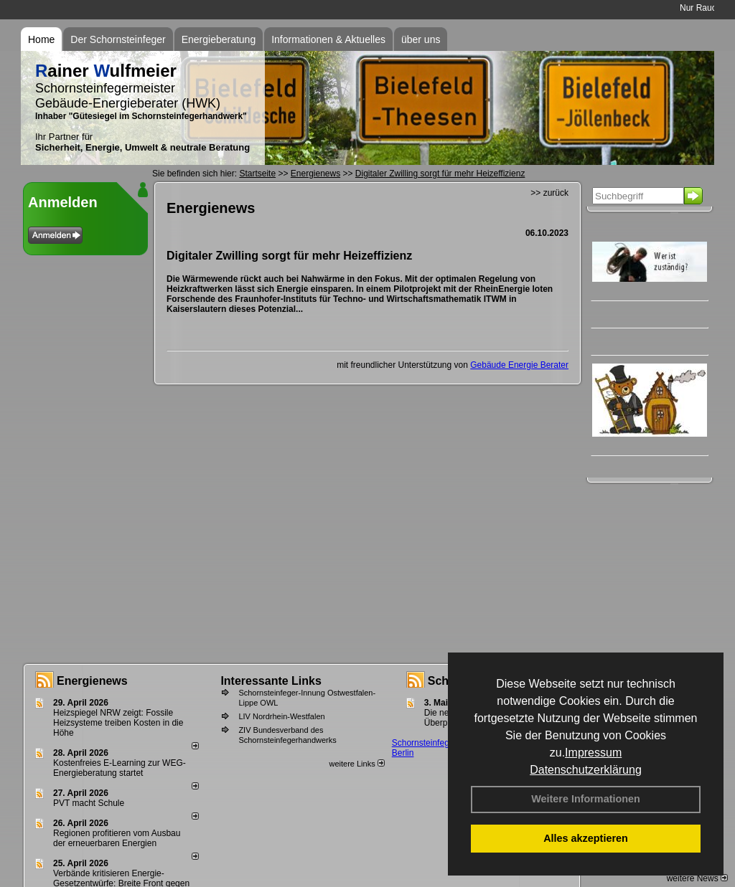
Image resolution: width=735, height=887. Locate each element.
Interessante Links (271, 681)
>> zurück (549, 193)
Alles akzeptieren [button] (585, 838)
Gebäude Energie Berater (519, 365)
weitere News (697, 878)
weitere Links (356, 763)
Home (41, 39)
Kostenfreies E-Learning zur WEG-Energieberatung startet (119, 768)
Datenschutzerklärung (586, 770)
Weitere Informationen (585, 799)
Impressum (593, 752)
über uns (420, 39)
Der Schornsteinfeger (117, 39)
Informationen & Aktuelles (328, 39)
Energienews (92, 681)
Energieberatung (219, 39)
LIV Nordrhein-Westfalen (281, 716)
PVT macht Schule (88, 803)
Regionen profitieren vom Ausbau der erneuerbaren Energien (116, 838)
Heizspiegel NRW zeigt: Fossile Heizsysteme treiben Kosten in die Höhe (118, 723)
